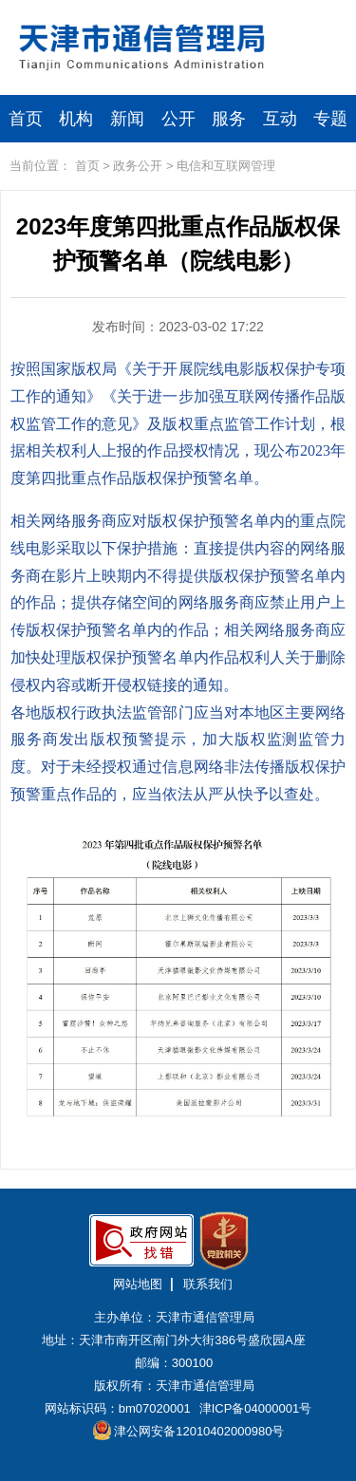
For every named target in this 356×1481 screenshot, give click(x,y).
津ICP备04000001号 (255, 1408)
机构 (76, 118)
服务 (229, 118)
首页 (26, 118)
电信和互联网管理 (226, 166)
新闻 (127, 118)
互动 (280, 118)
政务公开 (137, 166)
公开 (178, 118)
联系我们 (208, 1284)
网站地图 (137, 1284)
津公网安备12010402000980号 (189, 1430)
